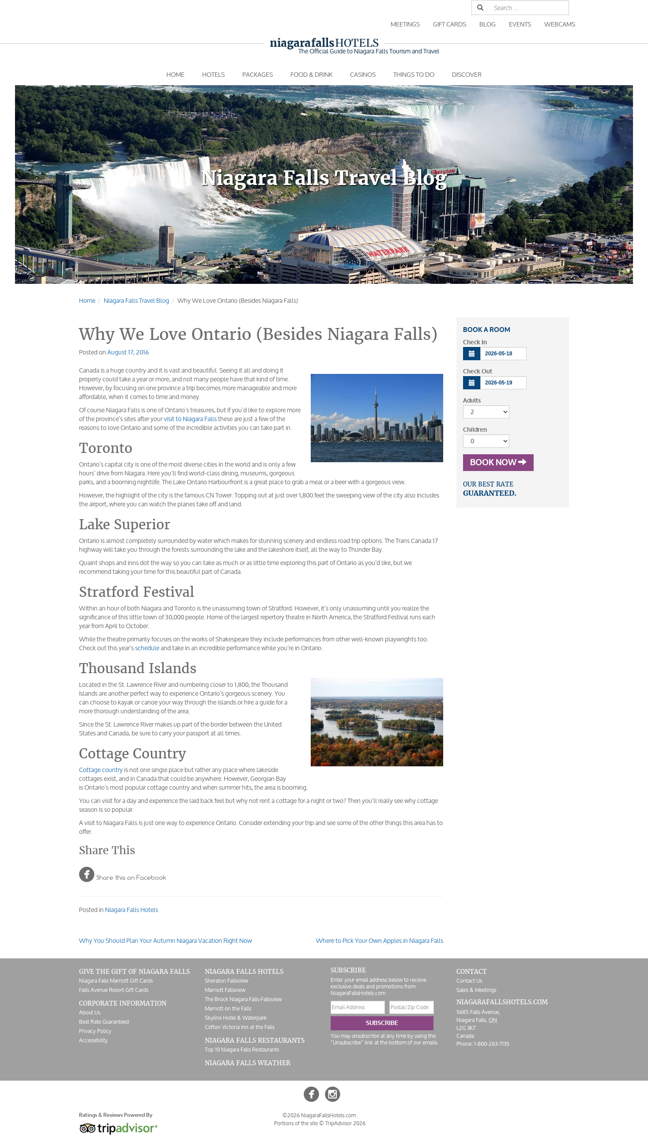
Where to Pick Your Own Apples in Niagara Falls (379, 940)
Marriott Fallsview (225, 989)
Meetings (405, 24)
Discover (467, 74)
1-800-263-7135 (491, 1043)
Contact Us (469, 980)
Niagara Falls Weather (247, 1063)
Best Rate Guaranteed (104, 1021)
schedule (147, 647)
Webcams (559, 24)
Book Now (498, 462)
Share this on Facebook (122, 874)
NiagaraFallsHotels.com (502, 1002)
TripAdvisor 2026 (345, 1123)
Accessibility (93, 1040)
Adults (472, 400)
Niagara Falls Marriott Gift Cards (116, 980)
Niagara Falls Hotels (131, 909)
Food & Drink (311, 74)
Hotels (324, 43)
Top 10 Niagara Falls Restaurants (242, 1049)
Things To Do (413, 74)
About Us (89, 1012)
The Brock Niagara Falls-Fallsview (243, 999)
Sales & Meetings (476, 989)
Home (175, 74)
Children (475, 430)
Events (520, 24)
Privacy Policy (95, 1030)
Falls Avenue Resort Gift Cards (113, 989)
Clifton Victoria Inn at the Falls (240, 1027)
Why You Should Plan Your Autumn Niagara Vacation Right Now (165, 940)
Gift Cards (449, 24)
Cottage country (101, 769)
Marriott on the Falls (228, 1008)
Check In (475, 342)
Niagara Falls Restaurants (255, 1040)
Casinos (363, 74)
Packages (257, 74)
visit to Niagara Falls (190, 418)
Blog (487, 24)
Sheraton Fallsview (226, 980)
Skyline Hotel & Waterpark (236, 1017)
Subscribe (382, 1023)
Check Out (477, 371)
